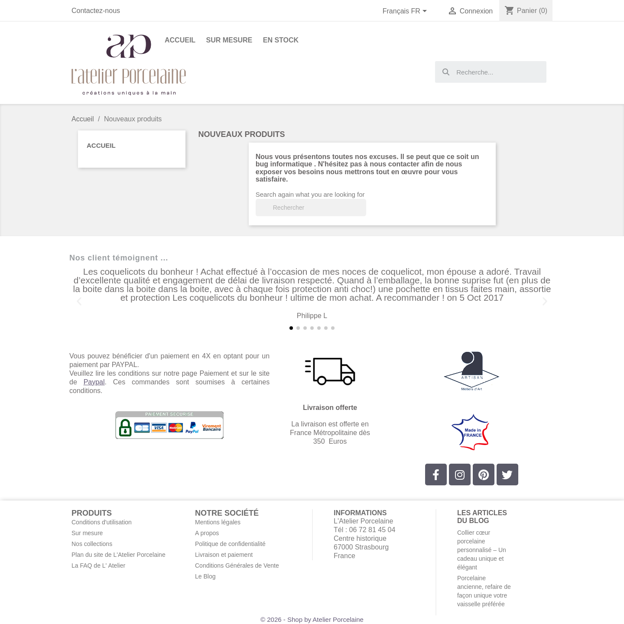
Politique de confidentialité (230, 543)
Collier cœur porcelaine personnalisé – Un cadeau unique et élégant (481, 550)
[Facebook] (436, 474)
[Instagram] (460, 474)
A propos (207, 533)
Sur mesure (87, 533)
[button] (79, 301)
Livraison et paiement (224, 554)
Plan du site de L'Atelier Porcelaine (119, 554)
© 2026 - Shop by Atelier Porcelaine (312, 619)
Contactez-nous (96, 10)
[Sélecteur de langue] (406, 11)
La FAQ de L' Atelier (98, 565)
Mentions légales (217, 522)
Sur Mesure (229, 40)
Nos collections (92, 543)
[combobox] (491, 72)
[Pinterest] (483, 474)
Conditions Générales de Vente (237, 565)
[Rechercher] (311, 207)
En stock (281, 40)
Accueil (101, 145)
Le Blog (205, 576)
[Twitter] (507, 474)
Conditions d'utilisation (102, 522)
